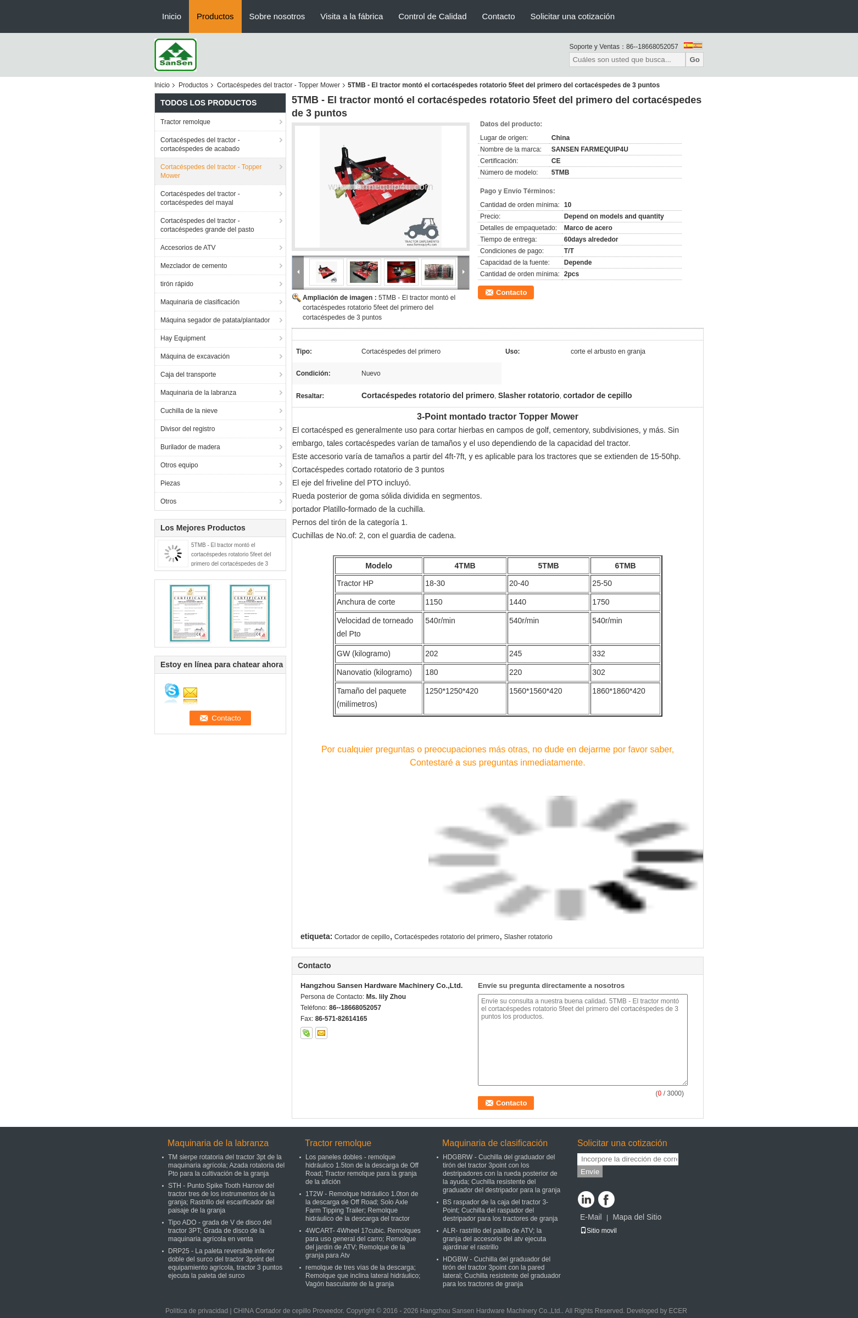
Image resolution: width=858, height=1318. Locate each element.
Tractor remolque (185, 122)
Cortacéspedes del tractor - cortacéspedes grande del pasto (207, 225)
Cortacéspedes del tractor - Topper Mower (278, 85)
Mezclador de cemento (193, 266)
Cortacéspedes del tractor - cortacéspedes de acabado (200, 144)
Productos (215, 16)
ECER (678, 1311)
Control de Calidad (432, 16)
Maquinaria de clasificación (199, 302)
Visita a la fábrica (351, 16)
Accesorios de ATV (188, 248)
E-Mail (591, 1217)
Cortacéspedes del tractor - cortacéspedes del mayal (200, 198)
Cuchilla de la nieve (189, 411)
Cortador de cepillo (362, 937)
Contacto (498, 16)
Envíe (590, 1172)
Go (694, 59)
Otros (168, 501)
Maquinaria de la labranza (198, 392)
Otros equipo (179, 465)
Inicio (171, 16)
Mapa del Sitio (636, 1217)
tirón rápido (176, 284)
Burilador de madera (190, 447)
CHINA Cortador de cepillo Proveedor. (289, 1311)
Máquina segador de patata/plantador (215, 320)
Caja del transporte (188, 374)
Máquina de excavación (195, 356)
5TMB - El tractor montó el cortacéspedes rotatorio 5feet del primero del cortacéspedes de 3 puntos (379, 307)
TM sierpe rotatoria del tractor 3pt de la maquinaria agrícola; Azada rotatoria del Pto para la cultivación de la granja (226, 1165)
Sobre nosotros (277, 16)
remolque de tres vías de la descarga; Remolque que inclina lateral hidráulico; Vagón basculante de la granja (362, 1276)
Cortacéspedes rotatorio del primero (446, 937)
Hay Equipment (182, 338)
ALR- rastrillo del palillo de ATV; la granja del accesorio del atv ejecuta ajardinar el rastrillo (494, 1239)
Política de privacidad (196, 1311)
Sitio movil (598, 1231)
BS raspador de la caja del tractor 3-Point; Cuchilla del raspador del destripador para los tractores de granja (500, 1210)
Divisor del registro (187, 429)
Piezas (170, 483)
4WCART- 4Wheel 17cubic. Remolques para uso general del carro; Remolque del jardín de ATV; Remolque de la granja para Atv (363, 1243)
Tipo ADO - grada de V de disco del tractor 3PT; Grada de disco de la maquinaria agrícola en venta (219, 1231)
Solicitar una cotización (573, 16)
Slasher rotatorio (528, 937)
